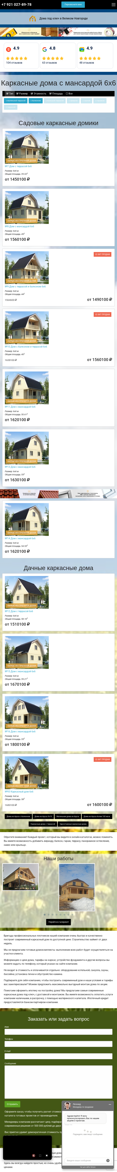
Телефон (58, 1042)
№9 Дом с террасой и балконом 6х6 (25, 286)
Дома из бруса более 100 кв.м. (97, 816)
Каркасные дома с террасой (43, 824)
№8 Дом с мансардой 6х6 (19, 226)
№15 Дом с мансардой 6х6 (20, 671)
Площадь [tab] (56, 93)
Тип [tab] (9, 93)
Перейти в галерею (58, 922)
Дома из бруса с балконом (18, 816)
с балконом (36, 101)
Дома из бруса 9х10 (43, 816)
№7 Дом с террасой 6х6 (18, 166)
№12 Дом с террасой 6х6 (19, 611)
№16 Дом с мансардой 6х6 (20, 731)
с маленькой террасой (15, 101)
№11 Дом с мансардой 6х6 (20, 406)
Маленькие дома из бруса (68, 816)
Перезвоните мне (73, 4)
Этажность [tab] (38, 93)
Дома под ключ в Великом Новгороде (58, 18)
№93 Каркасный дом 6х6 (19, 791)
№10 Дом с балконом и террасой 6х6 (26, 346)
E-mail (58, 1054)
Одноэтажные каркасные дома (73, 824)
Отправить (12, 1104)
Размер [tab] (22, 93)
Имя (58, 1030)
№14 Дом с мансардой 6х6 (20, 538)
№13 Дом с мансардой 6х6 (20, 466)
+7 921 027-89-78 (17, 4)
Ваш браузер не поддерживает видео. (27, 1148)
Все (69, 93)
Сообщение (58, 1080)
